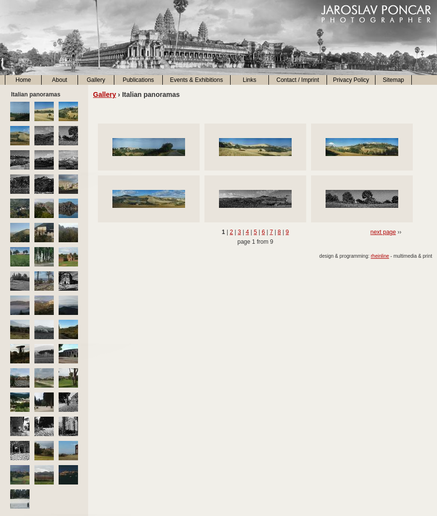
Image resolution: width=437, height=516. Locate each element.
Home (23, 80)
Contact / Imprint (297, 80)
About (59, 80)
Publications (138, 80)
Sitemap (393, 80)
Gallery (96, 80)
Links (249, 80)
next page (383, 232)
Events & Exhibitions (196, 80)
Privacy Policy (351, 80)
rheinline (380, 256)
